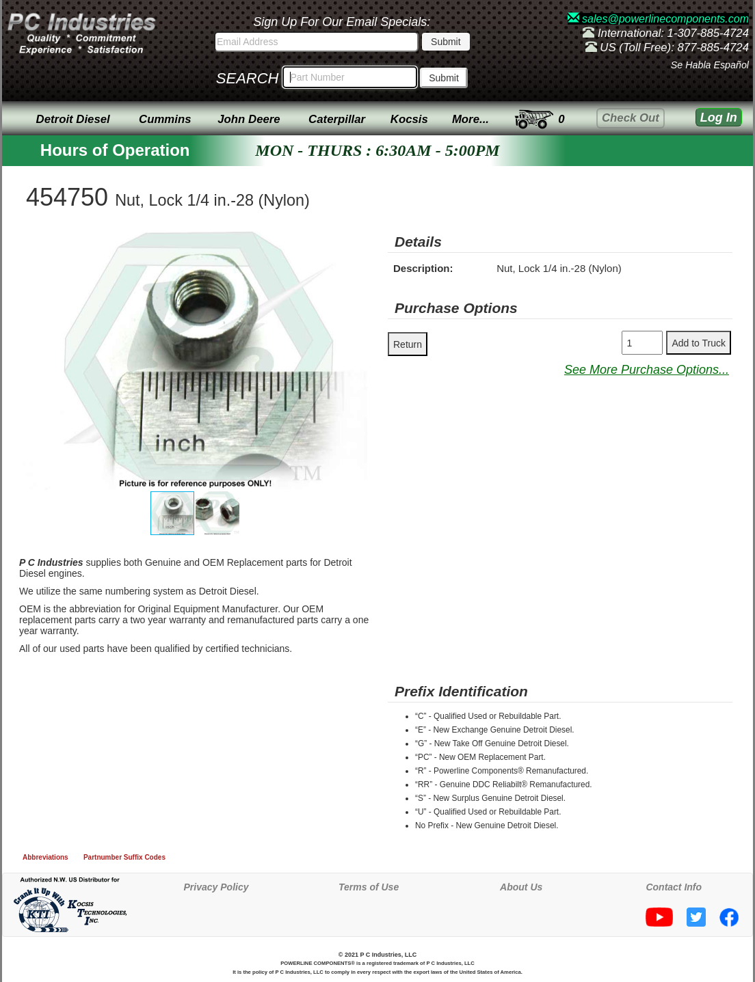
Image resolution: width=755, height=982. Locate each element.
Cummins (165, 119)
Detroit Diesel (73, 119)
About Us (521, 887)
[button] (355, 244)
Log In (718, 117)
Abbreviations (45, 857)
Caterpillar (336, 119)
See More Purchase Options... (646, 370)
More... (470, 119)
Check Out (630, 117)
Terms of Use (369, 887)
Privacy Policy (216, 887)
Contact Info (674, 887)
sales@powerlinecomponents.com (658, 19)
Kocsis (409, 119)
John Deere (248, 119)
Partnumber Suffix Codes (124, 857)
